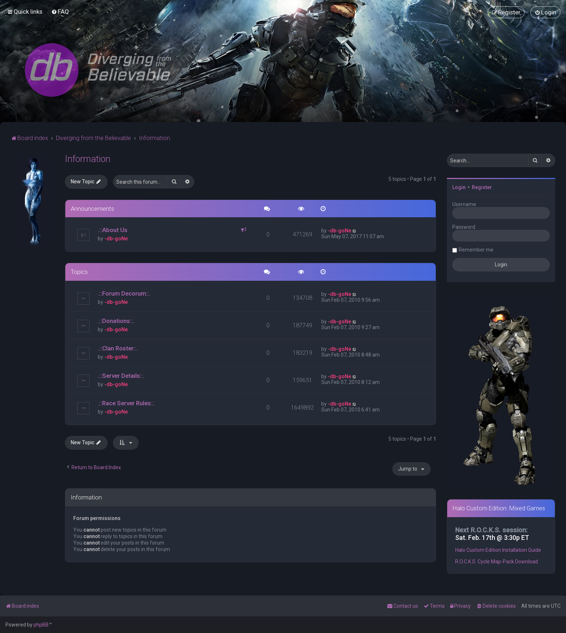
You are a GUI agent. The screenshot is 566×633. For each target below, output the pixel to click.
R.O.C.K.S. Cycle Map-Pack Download (496, 561)
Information (87, 158)
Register (482, 186)
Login (459, 186)
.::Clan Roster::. (118, 348)
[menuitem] (60, 11)
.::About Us (112, 229)
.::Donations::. (116, 320)
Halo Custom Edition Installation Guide (498, 550)
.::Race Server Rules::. (126, 402)
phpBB (41, 625)
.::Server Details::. (121, 375)
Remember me (476, 249)
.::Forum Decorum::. (124, 293)
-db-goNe (116, 238)
